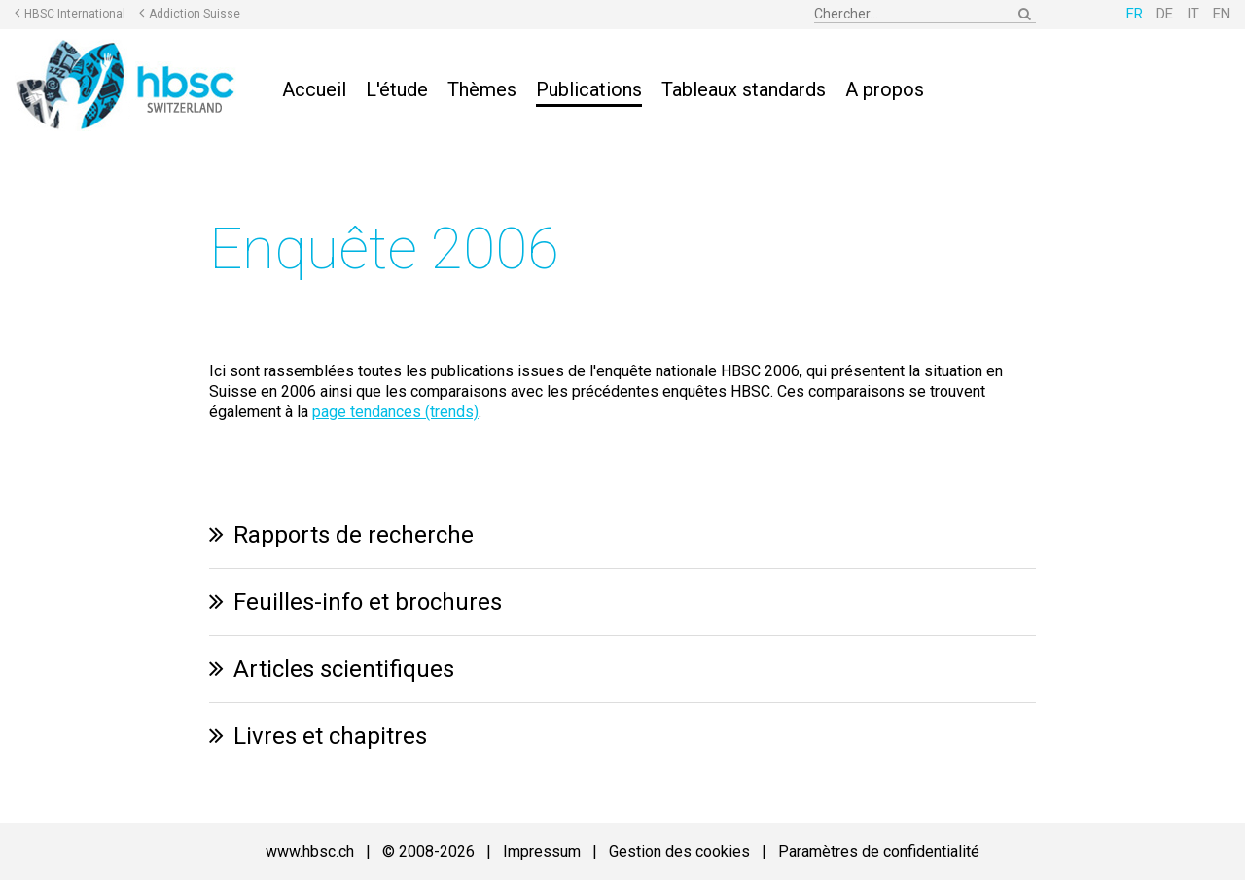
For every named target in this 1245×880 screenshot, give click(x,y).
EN (1221, 13)
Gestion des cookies (679, 851)
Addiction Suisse (194, 13)
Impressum (542, 851)
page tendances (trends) (395, 412)
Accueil (314, 89)
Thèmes (481, 89)
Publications (589, 89)
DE (1164, 13)
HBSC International (74, 13)
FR (1134, 13)
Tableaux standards (743, 89)
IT (1193, 13)
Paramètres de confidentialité (878, 851)
